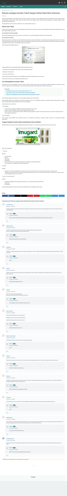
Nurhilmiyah (8, 262)
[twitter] (61, 1)
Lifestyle (16, 4)
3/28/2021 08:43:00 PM (10, 243)
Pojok (21, 4)
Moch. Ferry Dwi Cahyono (10, 351)
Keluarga (9, 4)
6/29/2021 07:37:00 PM (13, 448)
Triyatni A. (8, 305)
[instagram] (64, 1)
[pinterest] (23, 208)
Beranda (4, 4)
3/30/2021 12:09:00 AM (10, 328)
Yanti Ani (10, 227)
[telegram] (40, 208)
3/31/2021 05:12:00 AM (10, 438)
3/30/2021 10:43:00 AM (10, 394)
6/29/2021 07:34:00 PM (13, 273)
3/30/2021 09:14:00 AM (10, 373)
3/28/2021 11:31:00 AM (10, 220)
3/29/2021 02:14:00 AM (10, 264)
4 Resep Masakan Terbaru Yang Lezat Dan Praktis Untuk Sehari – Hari (19, 99)
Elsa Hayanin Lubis (9, 218)
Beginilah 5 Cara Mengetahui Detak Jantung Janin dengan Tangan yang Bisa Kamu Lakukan (23, 103)
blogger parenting (9, 241)
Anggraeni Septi (9, 436)
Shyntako (8, 371)
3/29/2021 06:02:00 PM (10, 285)
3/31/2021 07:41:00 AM (10, 460)
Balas (7, 236)
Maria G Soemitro (9, 326)
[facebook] (59, 1)
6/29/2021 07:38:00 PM (13, 382)
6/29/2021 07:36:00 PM (13, 360)
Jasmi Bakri (8, 415)
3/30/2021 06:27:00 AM (10, 353)
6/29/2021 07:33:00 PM (13, 229)
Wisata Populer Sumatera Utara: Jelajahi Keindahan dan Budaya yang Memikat (20, 101)
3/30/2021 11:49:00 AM (10, 417)
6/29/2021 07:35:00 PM (13, 340)
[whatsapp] (31, 208)
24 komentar (4, 17)
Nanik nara (8, 392)
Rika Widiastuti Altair (10, 459)
